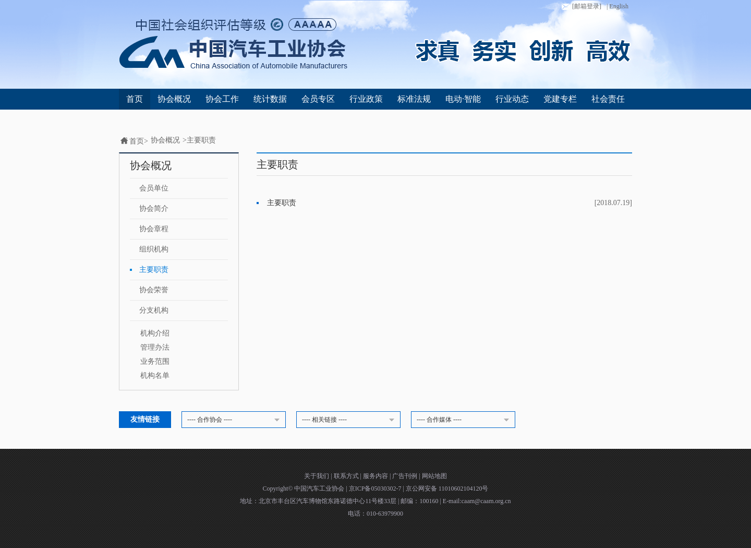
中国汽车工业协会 (320, 488)
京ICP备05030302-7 (376, 488)
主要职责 (201, 140)
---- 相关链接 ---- (350, 420)
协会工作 (222, 98)
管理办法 (154, 347)
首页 (134, 98)
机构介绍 (154, 333)
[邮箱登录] (580, 7)
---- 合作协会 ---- (235, 420)
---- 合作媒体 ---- (465, 420)
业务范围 (154, 361)
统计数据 (270, 98)
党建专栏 (560, 98)
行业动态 (512, 98)
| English (617, 6)
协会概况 (174, 98)
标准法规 (414, 98)
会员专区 (318, 98)
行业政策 (366, 98)
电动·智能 (463, 98)
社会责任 (608, 98)
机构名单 (154, 375)
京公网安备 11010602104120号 (447, 488)
